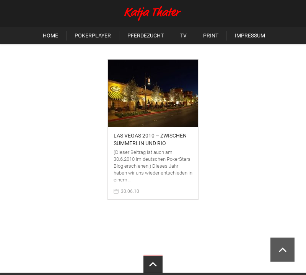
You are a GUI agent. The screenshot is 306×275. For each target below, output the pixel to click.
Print (210, 35)
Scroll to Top (282, 250)
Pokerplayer (93, 35)
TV (183, 35)
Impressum (250, 35)
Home (50, 35)
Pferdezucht (145, 35)
